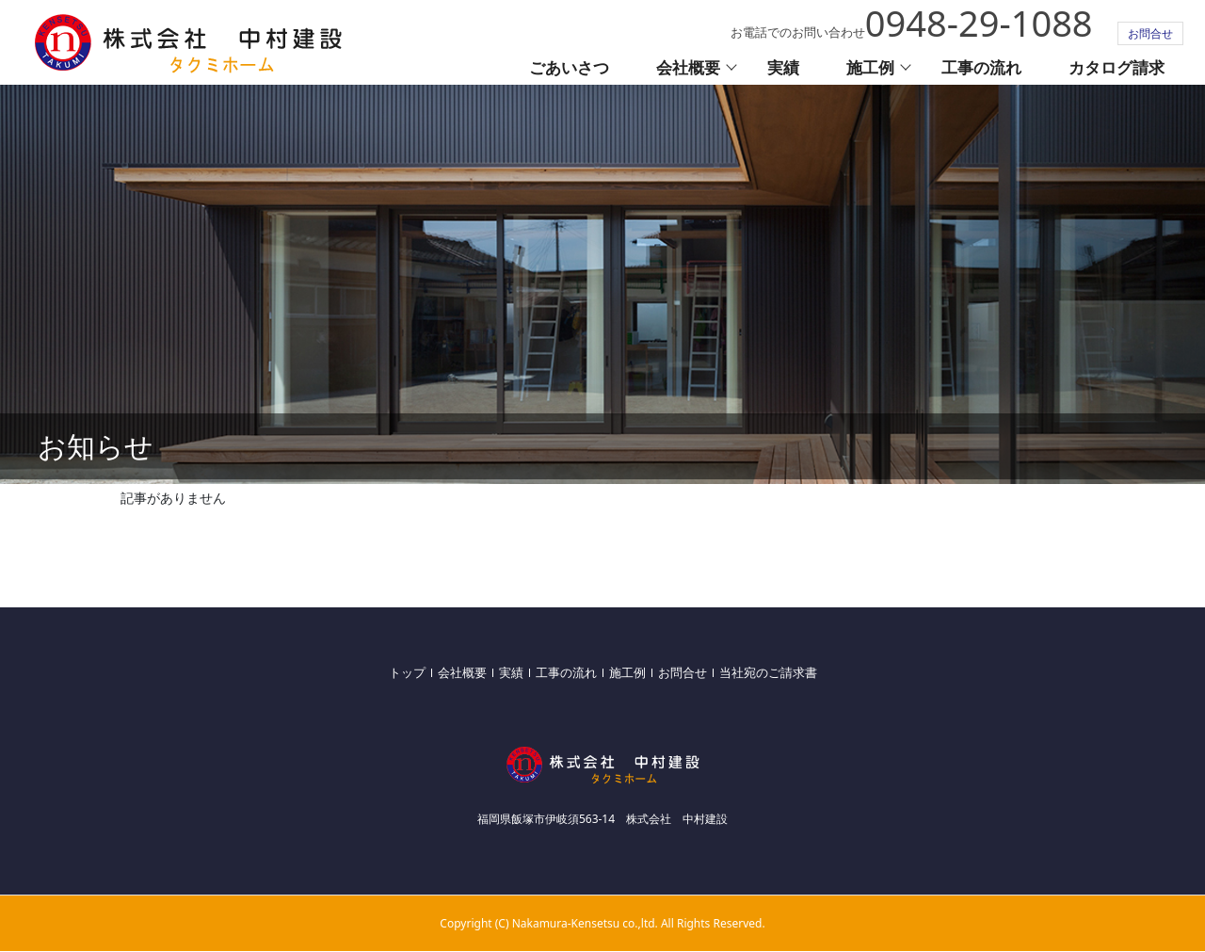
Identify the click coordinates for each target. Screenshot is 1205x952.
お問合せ (1150, 33)
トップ (407, 672)
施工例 (870, 67)
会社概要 (688, 67)
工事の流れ (981, 67)
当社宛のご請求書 (768, 672)
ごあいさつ (569, 67)
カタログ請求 (1116, 67)
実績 (783, 67)
